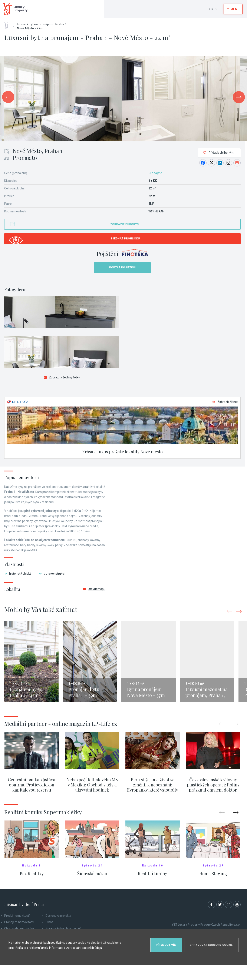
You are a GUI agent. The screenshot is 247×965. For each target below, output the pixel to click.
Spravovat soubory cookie (211, 945)
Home (8, 24)
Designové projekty (58, 915)
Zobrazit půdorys (124, 224)
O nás (49, 922)
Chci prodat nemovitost (20, 928)
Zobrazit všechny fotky (62, 377)
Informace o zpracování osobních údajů (75, 947)
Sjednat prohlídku (125, 238)
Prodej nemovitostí (17, 915)
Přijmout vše (166, 945)
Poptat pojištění (122, 267)
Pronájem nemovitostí (19, 922)
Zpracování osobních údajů (64, 928)
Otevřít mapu (94, 589)
